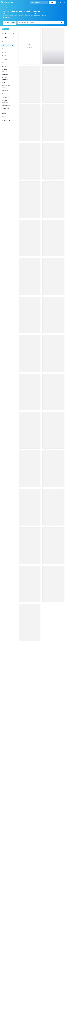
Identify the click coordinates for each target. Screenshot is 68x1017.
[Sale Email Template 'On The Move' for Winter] (29, 392)
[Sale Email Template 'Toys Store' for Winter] (29, 353)
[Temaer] (13, 41)
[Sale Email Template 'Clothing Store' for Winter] (53, 507)
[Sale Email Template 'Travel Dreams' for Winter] (53, 392)
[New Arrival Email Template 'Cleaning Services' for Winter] (53, 46)
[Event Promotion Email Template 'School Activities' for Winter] (29, 469)
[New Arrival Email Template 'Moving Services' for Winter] (53, 584)
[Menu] (64, 2)
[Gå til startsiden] (6, 2)
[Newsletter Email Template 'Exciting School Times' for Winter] (29, 622)
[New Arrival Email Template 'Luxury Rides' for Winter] (53, 84)
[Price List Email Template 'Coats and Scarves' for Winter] (29, 545)
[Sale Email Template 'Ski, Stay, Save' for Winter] (29, 584)
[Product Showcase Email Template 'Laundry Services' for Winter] (53, 430)
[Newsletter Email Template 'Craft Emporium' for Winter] (29, 123)
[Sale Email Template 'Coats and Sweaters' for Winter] (53, 276)
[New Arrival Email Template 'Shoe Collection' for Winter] (29, 238)
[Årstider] (13, 37)
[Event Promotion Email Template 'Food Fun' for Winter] (53, 469)
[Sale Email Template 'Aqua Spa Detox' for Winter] (53, 161)
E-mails (13, 22)
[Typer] (13, 33)
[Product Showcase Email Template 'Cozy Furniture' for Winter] (29, 430)
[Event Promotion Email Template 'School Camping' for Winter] (53, 123)
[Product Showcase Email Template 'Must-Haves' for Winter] (29, 84)
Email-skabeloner (7, 8)
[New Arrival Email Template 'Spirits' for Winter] (53, 545)
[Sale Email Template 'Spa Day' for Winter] (29, 315)
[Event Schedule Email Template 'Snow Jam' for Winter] (53, 238)
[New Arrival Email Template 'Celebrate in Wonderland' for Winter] (29, 161)
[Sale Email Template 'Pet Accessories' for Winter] (29, 507)
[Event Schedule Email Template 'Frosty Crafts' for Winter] (53, 199)
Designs (6, 22)
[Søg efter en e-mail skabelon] (40, 23)
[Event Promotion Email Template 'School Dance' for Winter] (53, 353)
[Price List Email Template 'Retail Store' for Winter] (29, 199)
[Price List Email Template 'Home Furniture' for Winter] (29, 276)
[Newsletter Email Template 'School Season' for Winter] (53, 315)
